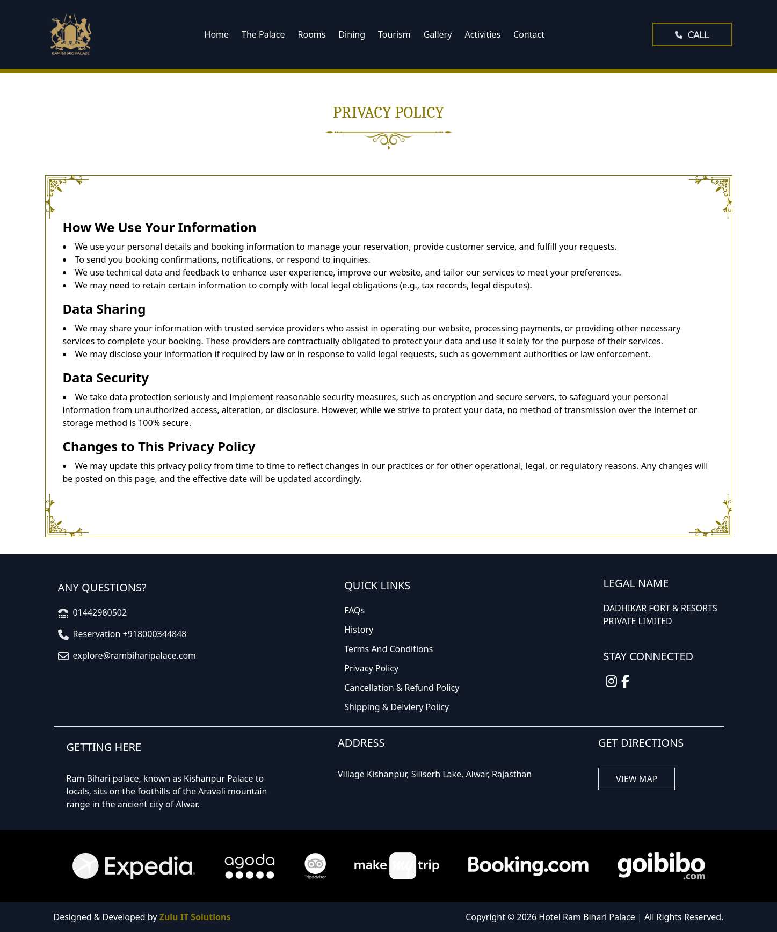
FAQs (354, 610)
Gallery (438, 34)
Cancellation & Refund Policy (401, 687)
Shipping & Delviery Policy (396, 707)
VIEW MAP (636, 779)
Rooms (312, 34)
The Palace (263, 34)
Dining (351, 34)
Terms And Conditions (388, 649)
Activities (482, 34)
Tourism (394, 34)
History (358, 629)
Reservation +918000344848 (130, 634)
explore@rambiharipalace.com (135, 655)
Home (217, 34)
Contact (528, 34)
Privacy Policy (371, 668)
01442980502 (100, 612)
